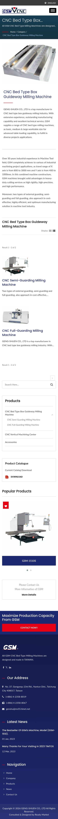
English (52, 3)
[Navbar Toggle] (52, 10)
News (9, 789)
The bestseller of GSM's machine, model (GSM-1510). (28, 732)
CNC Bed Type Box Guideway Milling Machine (23, 35)
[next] (52, 378)
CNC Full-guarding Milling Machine (22, 333)
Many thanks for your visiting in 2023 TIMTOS (28, 746)
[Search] (25, 384)
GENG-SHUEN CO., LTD (33, 808)
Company (11, 778)
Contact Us (11, 794)
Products (10, 783)
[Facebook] (3, 667)
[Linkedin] (10, 667)
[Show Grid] (50, 230)
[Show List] (54, 230)
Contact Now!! (29, 627)
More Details (29, 594)
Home (12, 32)
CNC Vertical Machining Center (20, 434)
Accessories (11, 442)
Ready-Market (42, 814)
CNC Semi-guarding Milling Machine (24, 282)
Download (14, 477)
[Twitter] (7, 667)
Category (22, 32)
